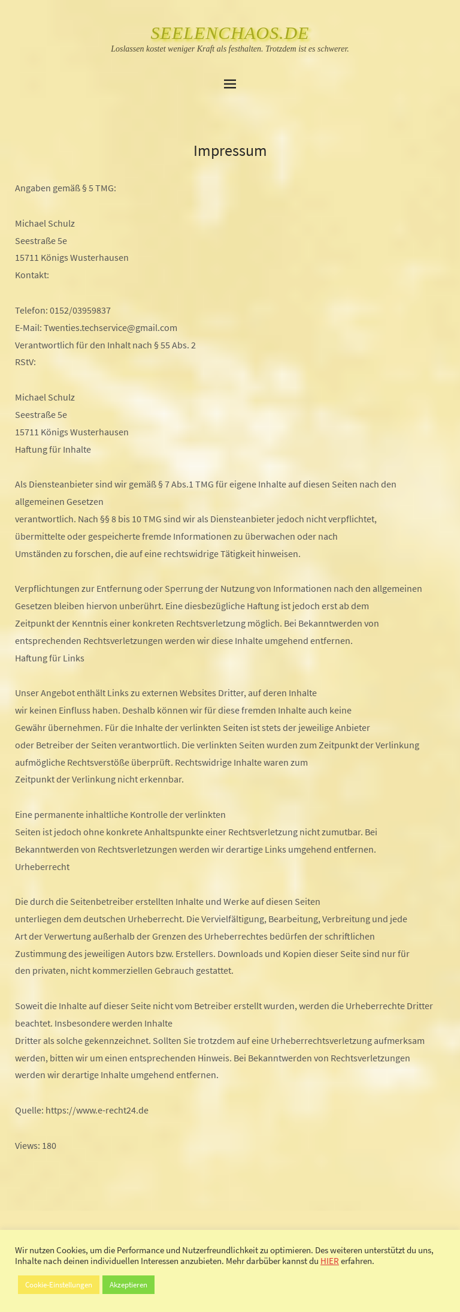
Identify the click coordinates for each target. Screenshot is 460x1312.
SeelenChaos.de (230, 33)
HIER (329, 1261)
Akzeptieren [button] (128, 1285)
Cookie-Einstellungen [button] (58, 1285)
